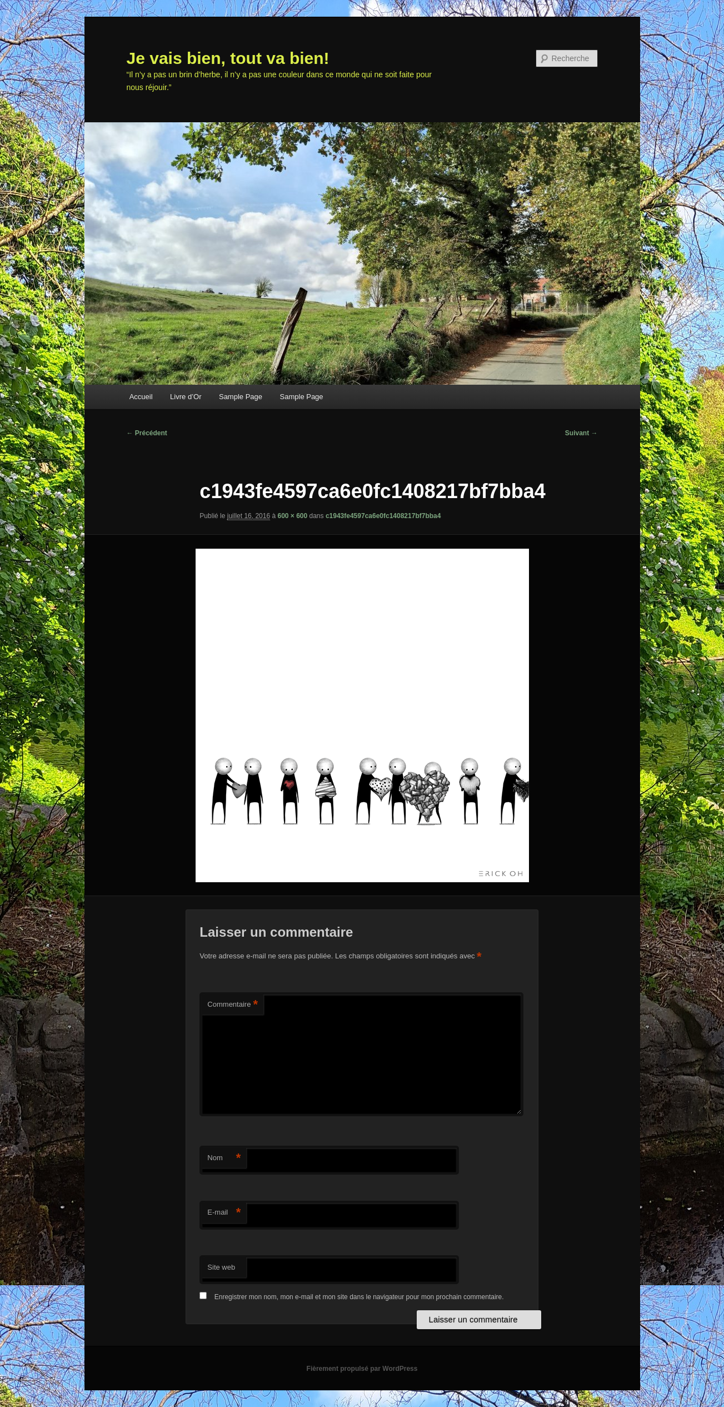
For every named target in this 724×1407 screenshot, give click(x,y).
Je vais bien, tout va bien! (228, 58)
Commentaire (232, 1005)
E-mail (224, 1213)
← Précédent (147, 433)
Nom (224, 1158)
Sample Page (240, 396)
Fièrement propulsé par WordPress (362, 1369)
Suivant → (581, 433)
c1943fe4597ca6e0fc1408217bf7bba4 (383, 516)
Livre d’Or (185, 396)
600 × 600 (292, 516)
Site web (221, 1267)
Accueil (141, 396)
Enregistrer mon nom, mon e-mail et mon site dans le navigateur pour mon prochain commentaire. (359, 1297)
